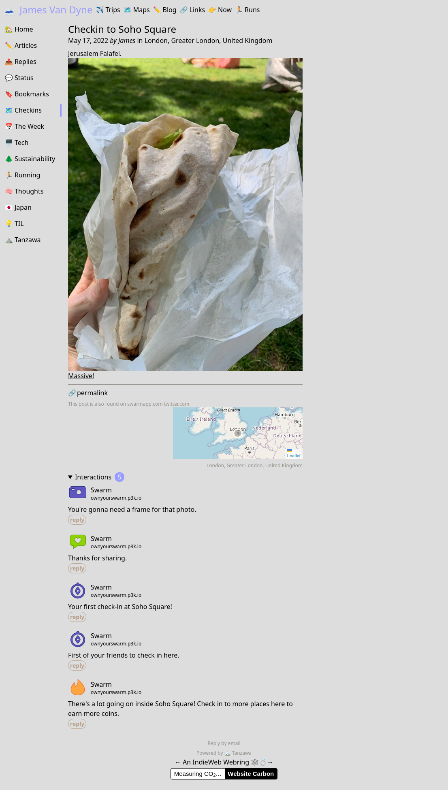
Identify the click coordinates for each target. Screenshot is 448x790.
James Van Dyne (47, 9)
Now (220, 9)
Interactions (99, 477)
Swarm (101, 489)
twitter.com (177, 403)
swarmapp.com (144, 403)
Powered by (210, 753)
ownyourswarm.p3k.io (116, 498)
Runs (247, 9)
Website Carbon (251, 773)
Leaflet (294, 453)
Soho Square (148, 29)
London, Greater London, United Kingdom (209, 40)
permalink (88, 392)
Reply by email (223, 743)
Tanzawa (238, 753)
